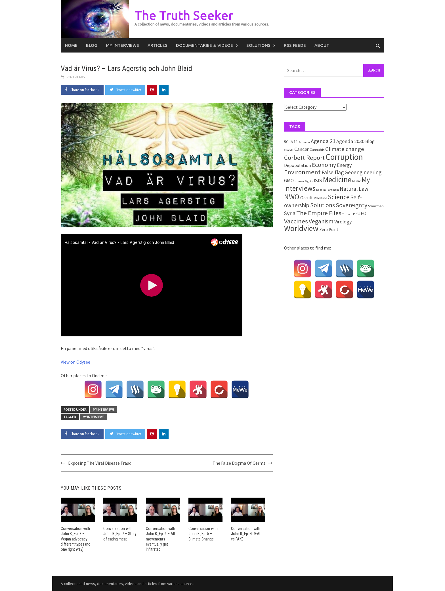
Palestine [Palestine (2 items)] (320, 198)
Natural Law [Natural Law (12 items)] (354, 188)
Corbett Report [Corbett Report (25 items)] (304, 158)
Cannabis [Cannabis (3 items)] (317, 149)
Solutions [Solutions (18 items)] (322, 205)
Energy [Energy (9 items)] (344, 165)
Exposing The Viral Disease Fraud (99, 463)
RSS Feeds (295, 45)
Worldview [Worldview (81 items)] (301, 228)
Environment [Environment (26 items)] (302, 172)
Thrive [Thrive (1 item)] (346, 214)
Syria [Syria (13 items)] (289, 213)
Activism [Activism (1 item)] (304, 142)
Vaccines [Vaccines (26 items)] (296, 221)
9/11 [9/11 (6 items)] (293, 141)
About (321, 45)
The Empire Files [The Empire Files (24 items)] (318, 213)
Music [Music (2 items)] (356, 181)
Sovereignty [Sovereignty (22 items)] (351, 205)
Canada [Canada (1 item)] (288, 150)
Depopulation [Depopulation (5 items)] (297, 165)
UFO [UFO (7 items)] (361, 213)
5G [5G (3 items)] (286, 141)
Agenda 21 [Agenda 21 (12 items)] (323, 141)
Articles (157, 45)
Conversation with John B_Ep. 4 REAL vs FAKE (246, 533)
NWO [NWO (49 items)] (291, 196)
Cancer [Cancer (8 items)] (301, 149)
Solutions (258, 45)
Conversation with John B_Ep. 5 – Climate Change (203, 533)
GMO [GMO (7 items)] (289, 180)
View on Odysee (75, 362)
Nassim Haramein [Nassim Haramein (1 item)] (327, 190)
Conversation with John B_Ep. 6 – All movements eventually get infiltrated (160, 539)
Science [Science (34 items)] (339, 196)
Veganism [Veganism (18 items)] (321, 221)
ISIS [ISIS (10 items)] (318, 180)
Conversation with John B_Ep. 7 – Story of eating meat (120, 533)
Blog (91, 45)
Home (71, 45)
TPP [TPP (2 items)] (353, 214)
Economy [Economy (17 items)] (324, 165)
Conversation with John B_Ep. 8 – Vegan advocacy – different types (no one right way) (76, 539)
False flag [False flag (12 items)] (333, 172)
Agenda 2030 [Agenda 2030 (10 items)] (350, 141)
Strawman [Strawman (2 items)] (376, 206)
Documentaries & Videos (204, 45)
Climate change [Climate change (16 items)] (344, 149)
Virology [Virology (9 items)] (343, 221)
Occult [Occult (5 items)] (306, 197)
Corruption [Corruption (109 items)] (344, 157)
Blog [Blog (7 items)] (370, 141)
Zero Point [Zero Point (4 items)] (328, 229)
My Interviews (122, 45)
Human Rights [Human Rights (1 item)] (304, 181)
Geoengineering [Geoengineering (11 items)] (363, 172)
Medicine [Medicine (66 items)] (337, 179)
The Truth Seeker (184, 15)
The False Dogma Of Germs (239, 463)
